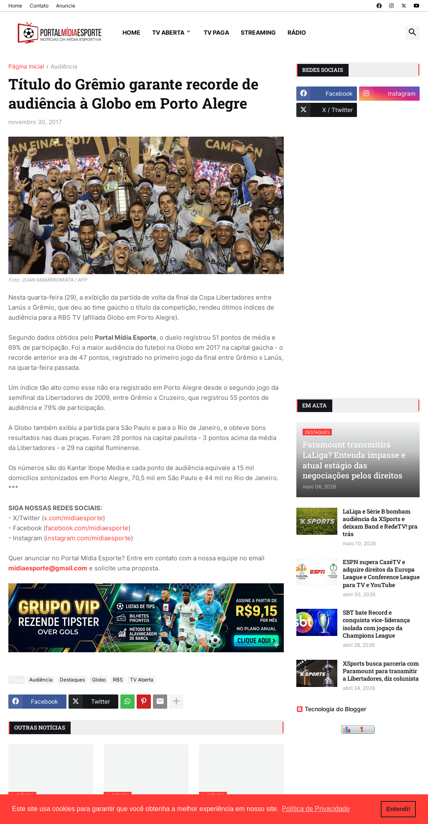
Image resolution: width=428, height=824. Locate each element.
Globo (99, 679)
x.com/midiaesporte (73, 518)
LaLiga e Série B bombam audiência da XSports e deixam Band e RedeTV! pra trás (380, 523)
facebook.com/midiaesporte (87, 528)
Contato (39, 6)
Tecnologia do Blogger (331, 708)
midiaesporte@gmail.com (47, 568)
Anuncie (65, 6)
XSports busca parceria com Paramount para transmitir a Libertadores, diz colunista (381, 671)
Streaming (258, 32)
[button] (412, 32)
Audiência (64, 67)
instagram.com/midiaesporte (88, 538)
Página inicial (26, 67)
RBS (118, 679)
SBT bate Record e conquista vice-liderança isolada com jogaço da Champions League (376, 624)
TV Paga (216, 32)
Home (15, 6)
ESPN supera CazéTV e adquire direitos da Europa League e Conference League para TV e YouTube (381, 573)
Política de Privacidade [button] (316, 808)
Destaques (72, 679)
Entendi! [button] (398, 809)
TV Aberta (168, 32)
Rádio (297, 32)
